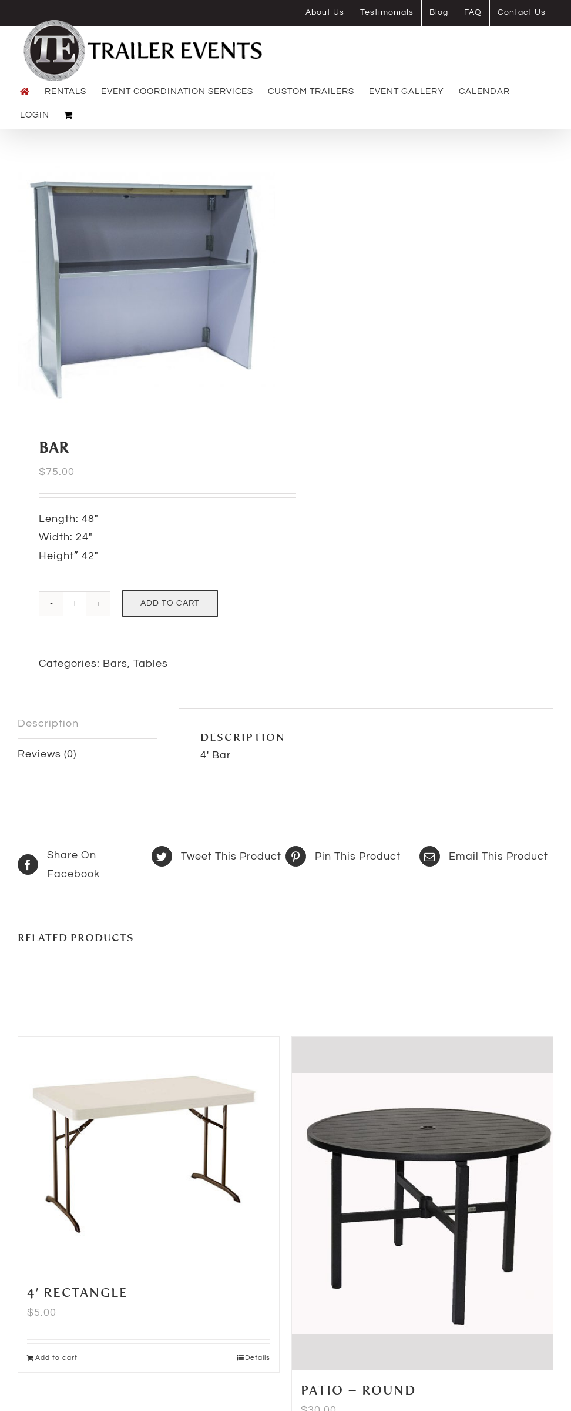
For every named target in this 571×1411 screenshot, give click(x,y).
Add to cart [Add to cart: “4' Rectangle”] (56, 1358)
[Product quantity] (74, 604)
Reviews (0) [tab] (47, 754)
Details (257, 1358)
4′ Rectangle (77, 1293)
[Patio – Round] (422, 1203)
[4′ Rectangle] (148, 1155)
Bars (115, 663)
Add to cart (170, 603)
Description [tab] (48, 723)
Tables (150, 663)
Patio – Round (358, 1391)
